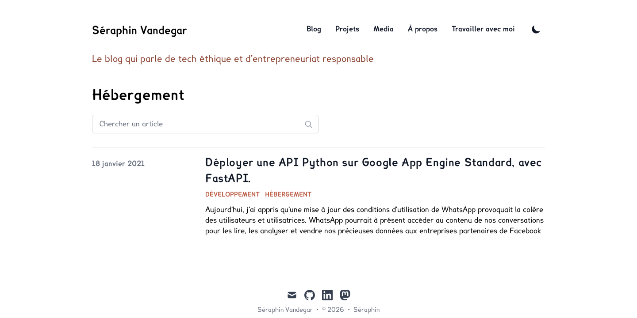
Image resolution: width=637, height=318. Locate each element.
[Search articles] (205, 124)
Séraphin (366, 310)
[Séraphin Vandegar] (139, 29)
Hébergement (288, 195)
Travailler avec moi (483, 29)
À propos (422, 29)
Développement (232, 195)
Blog (314, 29)
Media (383, 29)
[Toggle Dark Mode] (536, 29)
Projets (347, 29)
